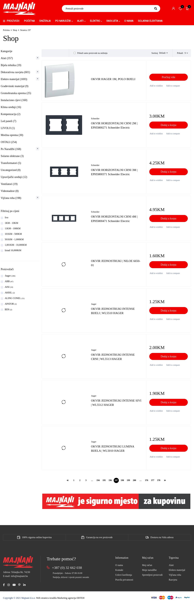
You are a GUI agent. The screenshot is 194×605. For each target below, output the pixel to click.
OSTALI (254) (9, 142)
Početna (6, 30)
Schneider (95, 120)
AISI (9, 287)
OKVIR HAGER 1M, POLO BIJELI (113, 80)
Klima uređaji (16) (11, 107)
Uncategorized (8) (10, 170)
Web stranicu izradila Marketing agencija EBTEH (60, 599)
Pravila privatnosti (124, 581)
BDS (8, 309)
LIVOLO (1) (8, 128)
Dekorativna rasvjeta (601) (15, 72)
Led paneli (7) (8, 121)
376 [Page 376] (146, 482)
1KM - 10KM (11, 223)
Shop (15, 30)
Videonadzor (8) (9, 190)
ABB (9, 281)
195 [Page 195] (104, 482)
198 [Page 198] (122, 482)
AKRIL (10, 292)
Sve (6, 217)
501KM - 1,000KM (14, 239)
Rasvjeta (173, 581)
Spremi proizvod (180, 8)
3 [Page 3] (86, 482)
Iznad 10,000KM (13, 250)
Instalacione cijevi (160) (14, 100)
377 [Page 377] (152, 482)
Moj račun (147, 566)
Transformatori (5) (11, 163)
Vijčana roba (175, 576)
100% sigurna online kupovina (37, 538)
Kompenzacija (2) (10, 114)
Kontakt (119, 571)
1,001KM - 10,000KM (16, 245)
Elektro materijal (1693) (14, 79)
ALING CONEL (15, 298)
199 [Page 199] (128, 482)
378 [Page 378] (158, 482)
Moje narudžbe (149, 571)
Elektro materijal (177, 571)
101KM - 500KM (13, 234)
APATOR (11, 303)
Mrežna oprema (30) (12, 135)
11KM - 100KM (12, 228)
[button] (168, 126)
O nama (119, 566)
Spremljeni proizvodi (152, 576)
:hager (10, 275)
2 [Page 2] (79, 482)
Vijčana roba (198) (11, 197)
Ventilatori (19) (9, 184)
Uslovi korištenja (123, 576)
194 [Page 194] (98, 482)
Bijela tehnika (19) (11, 65)
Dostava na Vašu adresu (162, 538)
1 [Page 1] (73, 482)
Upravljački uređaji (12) (14, 177)
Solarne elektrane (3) (12, 156)
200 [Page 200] (134, 482)
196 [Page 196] (110, 482)
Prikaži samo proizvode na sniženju (91, 53)
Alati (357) (7, 58)
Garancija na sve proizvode (99, 538)
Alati (171, 566)
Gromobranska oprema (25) (16, 93)
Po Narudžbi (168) (11, 149)
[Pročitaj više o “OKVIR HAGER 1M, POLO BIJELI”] (168, 78)
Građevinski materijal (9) (14, 86)
